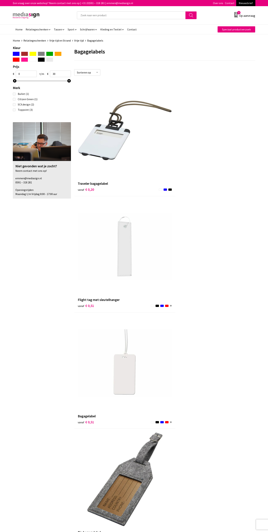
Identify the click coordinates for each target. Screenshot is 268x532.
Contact (229, 3)
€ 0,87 (206, 222)
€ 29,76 (207, 382)
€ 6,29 (86, 382)
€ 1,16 (146, 302)
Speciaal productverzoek (236, 29)
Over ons (218, 3)
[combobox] (131, 15)
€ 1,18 (86, 297)
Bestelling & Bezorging (152, 444)
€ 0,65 (86, 222)
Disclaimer (204, 455)
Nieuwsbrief (246, 3)
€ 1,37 (206, 297)
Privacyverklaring (208, 450)
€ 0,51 (146, 148)
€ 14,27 (147, 377)
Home (16, 40)
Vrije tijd (79, 40)
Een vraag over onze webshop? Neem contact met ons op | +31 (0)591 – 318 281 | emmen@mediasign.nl (73, 3)
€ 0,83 (146, 222)
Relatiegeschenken (34, 40)
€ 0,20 (86, 148)
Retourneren (145, 450)
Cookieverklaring (208, 444)
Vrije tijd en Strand (60, 40)
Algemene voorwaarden (212, 439)
